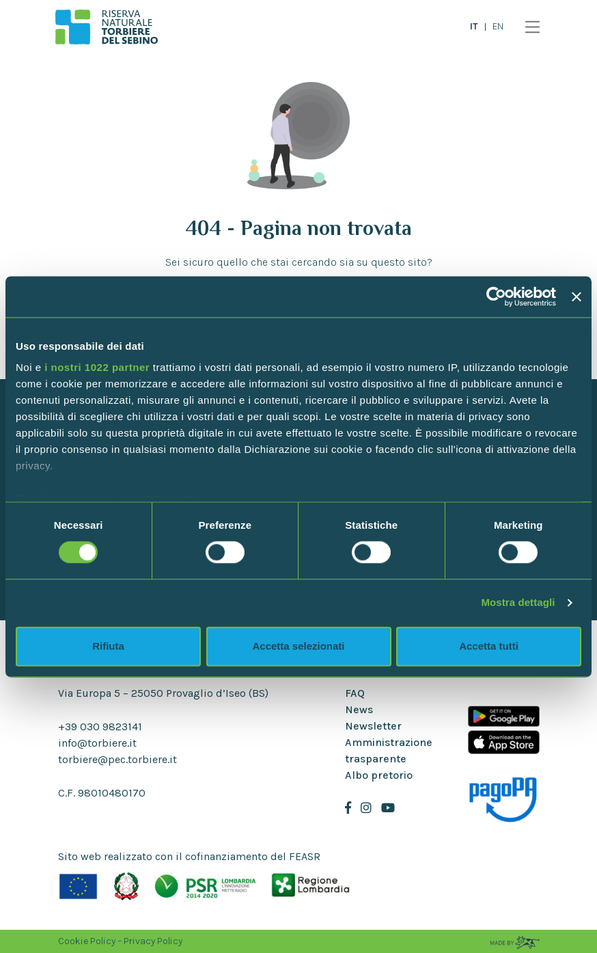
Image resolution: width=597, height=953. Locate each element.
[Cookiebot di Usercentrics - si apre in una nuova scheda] (496, 296)
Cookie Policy (86, 941)
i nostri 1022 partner (97, 367)
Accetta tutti (488, 646)
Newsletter (373, 725)
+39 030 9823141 (100, 726)
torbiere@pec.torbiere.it (117, 759)
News (359, 709)
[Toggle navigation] (529, 27)
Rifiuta (108, 646)
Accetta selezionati (298, 646)
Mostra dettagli (518, 603)
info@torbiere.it (97, 742)
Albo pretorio (379, 775)
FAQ (355, 693)
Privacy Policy (153, 941)
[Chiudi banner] (576, 296)
